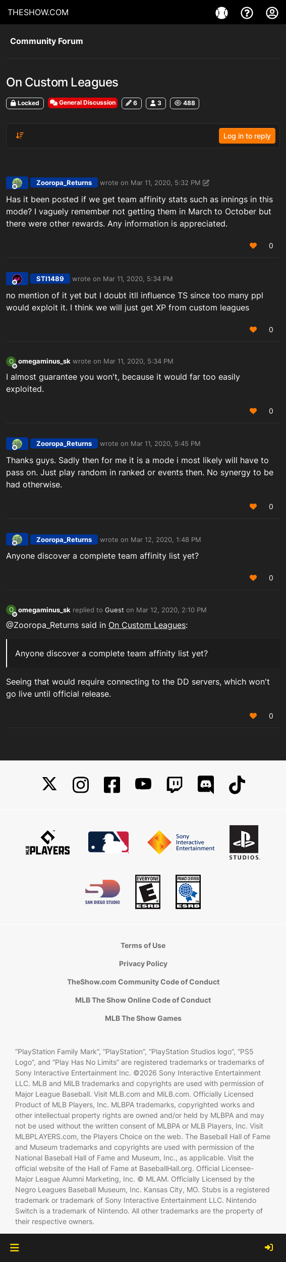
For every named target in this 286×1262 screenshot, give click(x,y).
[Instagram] (81, 785)
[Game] (223, 12)
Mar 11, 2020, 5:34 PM (138, 279)
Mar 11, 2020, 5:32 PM (166, 182)
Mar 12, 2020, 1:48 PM (166, 539)
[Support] (248, 12)
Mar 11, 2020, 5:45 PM (166, 443)
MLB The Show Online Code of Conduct (143, 1000)
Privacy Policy (143, 963)
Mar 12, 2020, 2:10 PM (171, 610)
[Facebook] (112, 785)
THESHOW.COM (38, 12)
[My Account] (272, 12)
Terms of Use (143, 945)
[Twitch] (174, 785)
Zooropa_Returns (64, 182)
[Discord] (206, 785)
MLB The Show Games (143, 1018)
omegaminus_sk (44, 361)
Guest (114, 610)
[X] (49, 785)
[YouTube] (143, 785)
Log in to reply (247, 135)
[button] (14, 1248)
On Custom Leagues (147, 625)
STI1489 (50, 279)
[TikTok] (237, 785)
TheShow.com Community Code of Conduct (143, 981)
